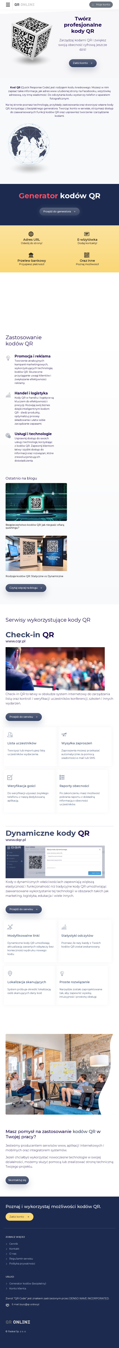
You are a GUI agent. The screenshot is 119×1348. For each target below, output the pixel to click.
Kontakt (14, 1248)
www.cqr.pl (15, 641)
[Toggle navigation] (8, 4)
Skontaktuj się (17, 1180)
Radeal (11, 1331)
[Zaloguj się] (101, 5)
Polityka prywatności (22, 1263)
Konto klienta (17, 1288)
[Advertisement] (59, 297)
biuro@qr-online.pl (29, 1304)
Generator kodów (27, 1283)
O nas (12, 1253)
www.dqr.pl (16, 840)
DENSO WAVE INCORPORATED (89, 1298)
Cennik (13, 1243)
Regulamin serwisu (21, 1258)
